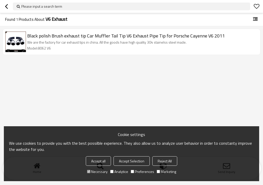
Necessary (97, 171)
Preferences (142, 171)
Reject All (165, 161)
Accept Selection (131, 161)
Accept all (98, 161)
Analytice (119, 171)
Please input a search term (41, 6)
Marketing (166, 171)
